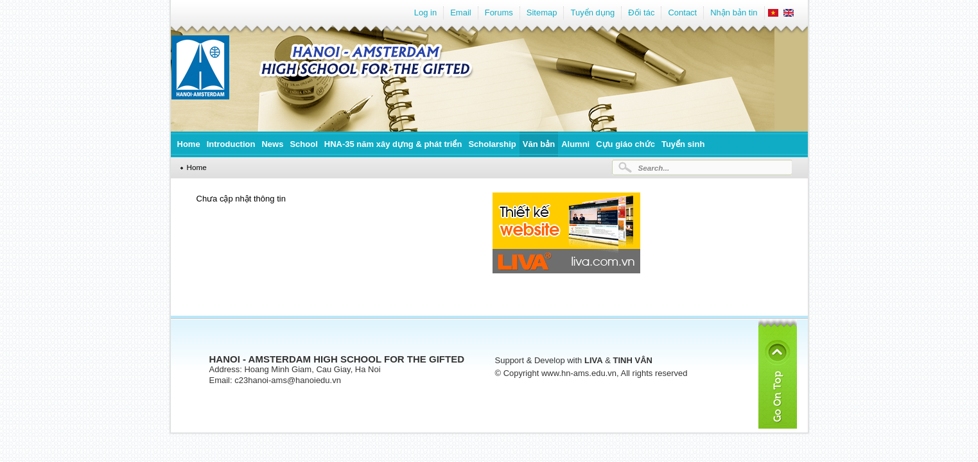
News (272, 144)
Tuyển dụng (592, 12)
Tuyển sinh (682, 144)
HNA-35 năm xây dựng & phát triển (393, 144)
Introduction (231, 144)
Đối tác (641, 12)
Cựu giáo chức (625, 144)
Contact (682, 12)
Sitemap (542, 12)
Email (460, 12)
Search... (654, 168)
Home (188, 144)
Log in (425, 12)
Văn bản (539, 144)
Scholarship (492, 144)
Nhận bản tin (733, 12)
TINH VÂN (632, 360)
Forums (499, 12)
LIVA (593, 360)
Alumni (575, 144)
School (303, 144)
